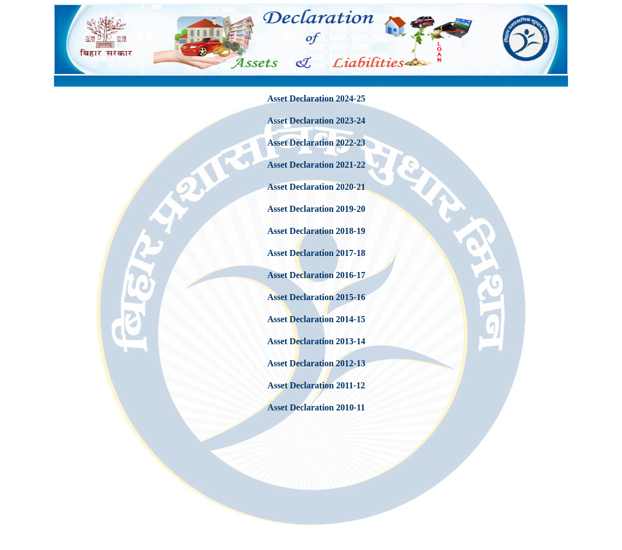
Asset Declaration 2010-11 (316, 407)
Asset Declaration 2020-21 (316, 186)
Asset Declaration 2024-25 (316, 98)
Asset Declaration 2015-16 (316, 297)
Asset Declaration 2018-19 (316, 231)
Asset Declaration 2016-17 (316, 275)
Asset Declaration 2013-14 (316, 341)
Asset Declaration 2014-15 (316, 319)
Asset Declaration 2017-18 (316, 253)
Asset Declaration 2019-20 (316, 208)
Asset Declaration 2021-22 (316, 164)
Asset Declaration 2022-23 (316, 142)
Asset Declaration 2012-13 (316, 363)
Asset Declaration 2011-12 (316, 385)
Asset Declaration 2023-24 (316, 120)
